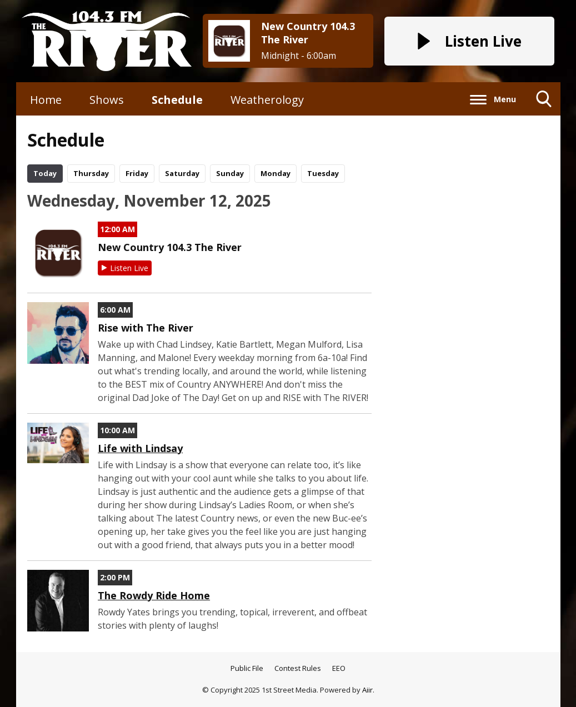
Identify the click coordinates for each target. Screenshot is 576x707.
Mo (275, 173)
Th (91, 173)
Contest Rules (297, 668)
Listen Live (129, 268)
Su (230, 173)
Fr (137, 173)
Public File (247, 668)
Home (46, 99)
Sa (182, 173)
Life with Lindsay (140, 448)
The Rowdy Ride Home (154, 595)
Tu (323, 173)
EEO (338, 668)
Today (45, 173)
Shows (106, 99)
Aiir (367, 690)
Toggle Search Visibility (544, 103)
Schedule (177, 99)
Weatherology (267, 99)
